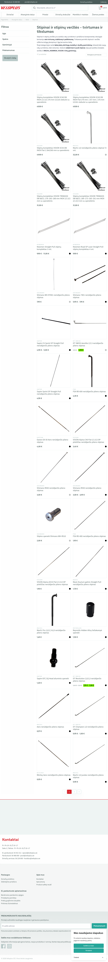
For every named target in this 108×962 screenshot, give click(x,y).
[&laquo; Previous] (64, 792)
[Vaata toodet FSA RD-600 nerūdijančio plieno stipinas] (90, 371)
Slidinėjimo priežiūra (9, 882)
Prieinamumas (8, 50)
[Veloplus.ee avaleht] (11, 7)
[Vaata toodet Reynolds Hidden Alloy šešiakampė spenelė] (90, 609)
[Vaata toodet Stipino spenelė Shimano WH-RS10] (54, 515)
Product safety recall (43, 884)
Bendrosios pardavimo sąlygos (12, 895)
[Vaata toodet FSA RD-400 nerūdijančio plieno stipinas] (90, 515)
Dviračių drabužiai (62, 14)
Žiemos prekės (98, 14)
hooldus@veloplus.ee (32, 858)
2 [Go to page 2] (74, 792)
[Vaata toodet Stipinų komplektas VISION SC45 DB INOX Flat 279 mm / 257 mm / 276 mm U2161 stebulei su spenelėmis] (90, 76)
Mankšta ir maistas (80, 14)
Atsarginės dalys (28, 14)
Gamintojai (7, 45)
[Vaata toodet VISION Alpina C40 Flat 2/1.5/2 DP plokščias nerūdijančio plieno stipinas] (90, 419)
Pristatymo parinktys (8, 898)
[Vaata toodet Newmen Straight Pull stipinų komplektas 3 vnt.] (54, 226)
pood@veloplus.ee (31, 2)
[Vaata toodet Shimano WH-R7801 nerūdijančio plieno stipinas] (54, 274)
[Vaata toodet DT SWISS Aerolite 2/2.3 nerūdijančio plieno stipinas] (90, 322)
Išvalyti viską (10, 58)
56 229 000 (19, 858)
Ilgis (4, 33)
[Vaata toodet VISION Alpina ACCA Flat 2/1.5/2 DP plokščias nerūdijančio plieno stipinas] (54, 561)
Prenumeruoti (99, 926)
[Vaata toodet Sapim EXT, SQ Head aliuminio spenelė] (54, 658)
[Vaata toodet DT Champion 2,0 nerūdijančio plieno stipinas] (90, 706)
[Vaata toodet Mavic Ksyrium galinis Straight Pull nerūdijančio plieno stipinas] (90, 561)
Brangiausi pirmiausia (94, 55)
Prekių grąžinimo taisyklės (10, 900)
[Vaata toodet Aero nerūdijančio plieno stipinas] (54, 706)
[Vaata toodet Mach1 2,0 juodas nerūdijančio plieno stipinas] (90, 754)
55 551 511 (17, 853)
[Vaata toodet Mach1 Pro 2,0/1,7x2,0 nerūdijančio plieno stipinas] (54, 609)
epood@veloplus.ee (29, 853)
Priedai (45, 14)
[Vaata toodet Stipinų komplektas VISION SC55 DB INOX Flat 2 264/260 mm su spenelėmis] (54, 127)
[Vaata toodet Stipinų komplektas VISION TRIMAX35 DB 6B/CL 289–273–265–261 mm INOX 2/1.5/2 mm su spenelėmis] (90, 175)
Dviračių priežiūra (86, 2)
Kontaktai (40, 879)
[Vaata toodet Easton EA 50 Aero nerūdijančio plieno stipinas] (54, 419)
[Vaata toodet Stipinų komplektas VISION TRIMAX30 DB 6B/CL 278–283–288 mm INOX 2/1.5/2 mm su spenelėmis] (54, 175)
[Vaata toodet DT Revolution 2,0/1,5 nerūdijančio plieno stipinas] (90, 658)
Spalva (5, 39)
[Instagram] (9, 946)
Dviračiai (10, 14)
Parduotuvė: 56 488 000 (12, 2)
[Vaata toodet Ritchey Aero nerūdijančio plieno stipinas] (54, 754)
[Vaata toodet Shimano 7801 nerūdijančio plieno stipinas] (90, 274)
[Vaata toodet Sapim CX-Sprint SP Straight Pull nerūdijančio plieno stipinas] (54, 322)
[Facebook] (3, 946)
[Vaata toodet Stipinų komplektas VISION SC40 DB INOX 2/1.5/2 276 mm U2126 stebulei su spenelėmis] (54, 76)
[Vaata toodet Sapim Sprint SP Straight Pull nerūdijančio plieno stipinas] (54, 371)
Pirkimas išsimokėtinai (9, 903)
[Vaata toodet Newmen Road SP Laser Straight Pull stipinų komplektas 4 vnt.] (90, 226)
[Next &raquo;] (79, 792)
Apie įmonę (40, 882)
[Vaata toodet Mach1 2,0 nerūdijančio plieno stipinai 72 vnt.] (90, 127)
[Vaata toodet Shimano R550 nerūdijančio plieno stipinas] (54, 467)
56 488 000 (15, 855)
